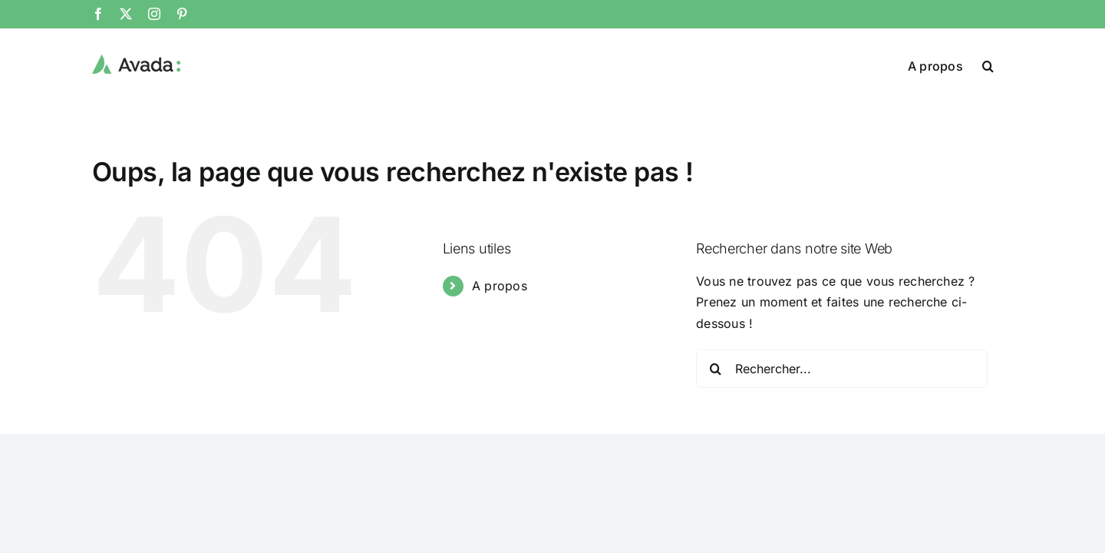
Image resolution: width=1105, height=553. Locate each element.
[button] (1007, 64)
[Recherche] (715, 368)
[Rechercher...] (842, 368)
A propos (499, 285)
